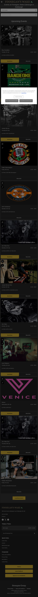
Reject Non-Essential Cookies (12, 100)
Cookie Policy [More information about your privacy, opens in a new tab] (23, 93)
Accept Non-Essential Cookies (26, 100)
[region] (19, 95)
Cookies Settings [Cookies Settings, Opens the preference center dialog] (18, 96)
